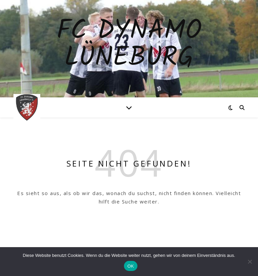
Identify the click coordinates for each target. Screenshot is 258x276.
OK (130, 266)
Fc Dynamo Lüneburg (129, 45)
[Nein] (249, 261)
